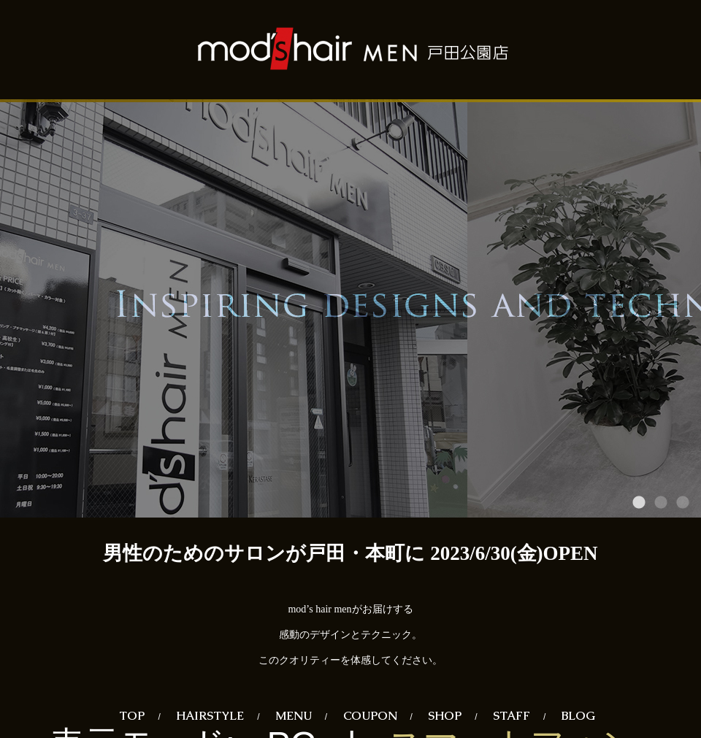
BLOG (578, 715)
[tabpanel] (350, 308)
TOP (132, 715)
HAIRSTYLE (210, 715)
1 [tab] (639, 503)
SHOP (444, 715)
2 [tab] (661, 503)
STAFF (511, 715)
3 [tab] (682, 503)
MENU (293, 715)
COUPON (370, 715)
